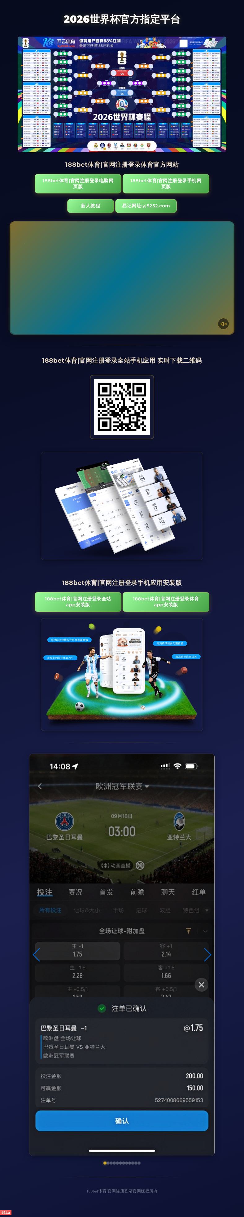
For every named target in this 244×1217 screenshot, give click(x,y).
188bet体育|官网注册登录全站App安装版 (87, 603)
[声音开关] (223, 325)
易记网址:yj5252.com (149, 207)
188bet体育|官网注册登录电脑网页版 (87, 184)
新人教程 (89, 207)
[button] (37, 956)
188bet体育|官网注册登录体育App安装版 (157, 603)
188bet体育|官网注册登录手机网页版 (157, 184)
